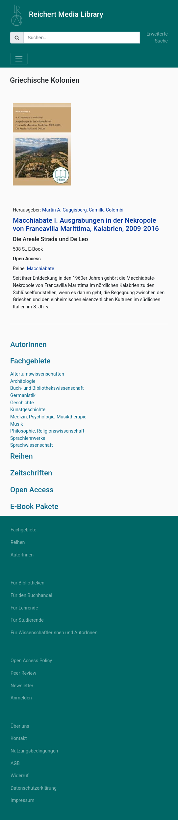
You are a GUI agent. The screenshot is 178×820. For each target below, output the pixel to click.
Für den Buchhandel (31, 595)
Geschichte (22, 403)
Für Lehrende (24, 608)
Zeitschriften (31, 472)
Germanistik (23, 395)
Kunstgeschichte (27, 409)
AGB (15, 763)
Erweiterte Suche (157, 37)
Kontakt (19, 738)
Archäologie (23, 381)
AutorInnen (28, 344)
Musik (16, 424)
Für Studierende (27, 620)
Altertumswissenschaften (37, 374)
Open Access (31, 489)
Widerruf (20, 775)
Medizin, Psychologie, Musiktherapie (48, 417)
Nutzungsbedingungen (34, 751)
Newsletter (22, 686)
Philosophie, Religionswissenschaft (47, 431)
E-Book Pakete (34, 506)
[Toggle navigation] (19, 59)
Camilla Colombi (106, 210)
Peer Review (23, 673)
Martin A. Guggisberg (64, 210)
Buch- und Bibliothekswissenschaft (47, 388)
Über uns (20, 726)
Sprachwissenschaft (31, 445)
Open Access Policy (31, 661)
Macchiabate (40, 268)
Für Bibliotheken (27, 583)
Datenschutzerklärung (34, 788)
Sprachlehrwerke (27, 438)
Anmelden (21, 698)
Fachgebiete (30, 360)
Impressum (22, 800)
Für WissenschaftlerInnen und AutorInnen (54, 633)
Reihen (21, 456)
